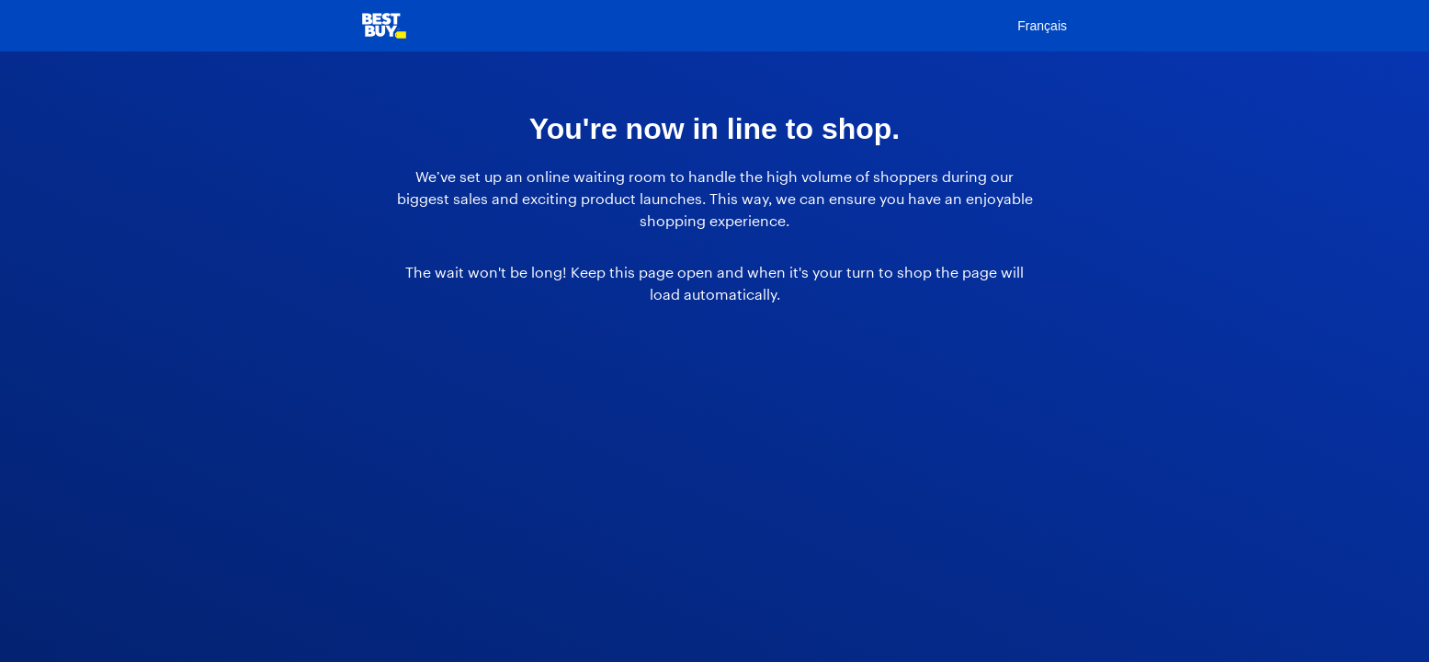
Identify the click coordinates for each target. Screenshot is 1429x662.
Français (1042, 25)
